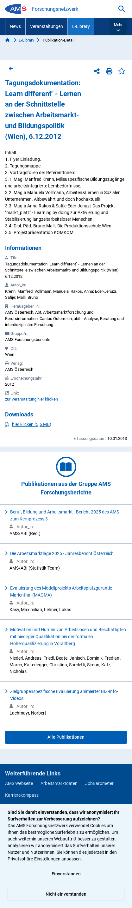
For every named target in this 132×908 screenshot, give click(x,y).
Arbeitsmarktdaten (59, 783)
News (15, 26)
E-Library (81, 26)
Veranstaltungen (46, 26)
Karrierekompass (22, 795)
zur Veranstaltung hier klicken (31, 399)
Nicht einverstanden (66, 894)
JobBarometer (99, 783)
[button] (118, 26)
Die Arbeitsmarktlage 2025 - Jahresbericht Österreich (62, 553)
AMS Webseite (19, 783)
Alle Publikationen (66, 737)
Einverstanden (66, 873)
